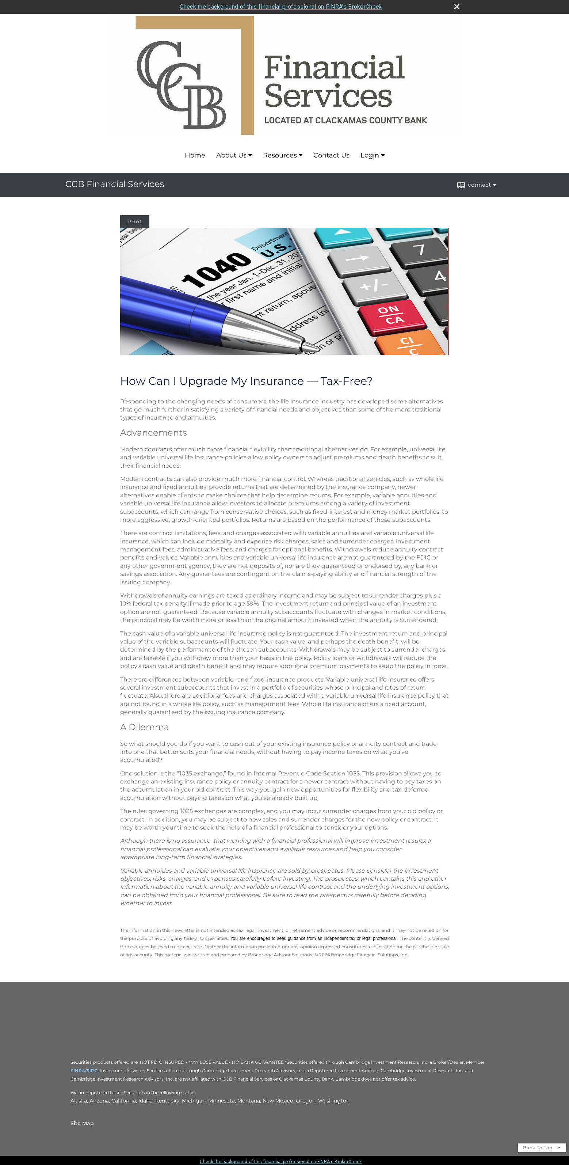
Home (195, 155)
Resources (280, 155)
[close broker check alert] (457, 7)
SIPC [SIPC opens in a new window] (92, 1070)
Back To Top (542, 1147)
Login (369, 155)
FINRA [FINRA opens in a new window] (77, 1070)
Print (134, 221)
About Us (231, 155)
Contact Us (331, 155)
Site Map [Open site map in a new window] (82, 1123)
